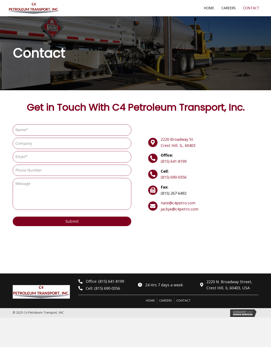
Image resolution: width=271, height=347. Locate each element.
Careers (165, 301)
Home (150, 301)
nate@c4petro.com (178, 203)
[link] (209, 7)
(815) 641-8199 (174, 161)
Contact (183, 301)
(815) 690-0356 (174, 177)
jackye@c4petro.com (179, 209)
